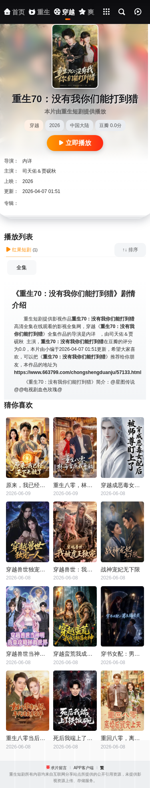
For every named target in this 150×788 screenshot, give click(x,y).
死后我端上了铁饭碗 (74, 738)
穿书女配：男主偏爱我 (122, 654)
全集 (21, 268)
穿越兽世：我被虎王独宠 (74, 569)
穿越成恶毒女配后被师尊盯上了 (122, 485)
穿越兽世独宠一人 (27, 569)
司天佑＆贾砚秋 (39, 171)
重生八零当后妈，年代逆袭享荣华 (27, 738)
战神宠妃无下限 (120, 569)
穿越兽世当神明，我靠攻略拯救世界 (27, 654)
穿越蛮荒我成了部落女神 (74, 654)
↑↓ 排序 (130, 250)
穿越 (34, 125)
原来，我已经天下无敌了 (27, 485)
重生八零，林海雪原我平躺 (74, 485)
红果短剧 (18, 250)
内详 (27, 161)
